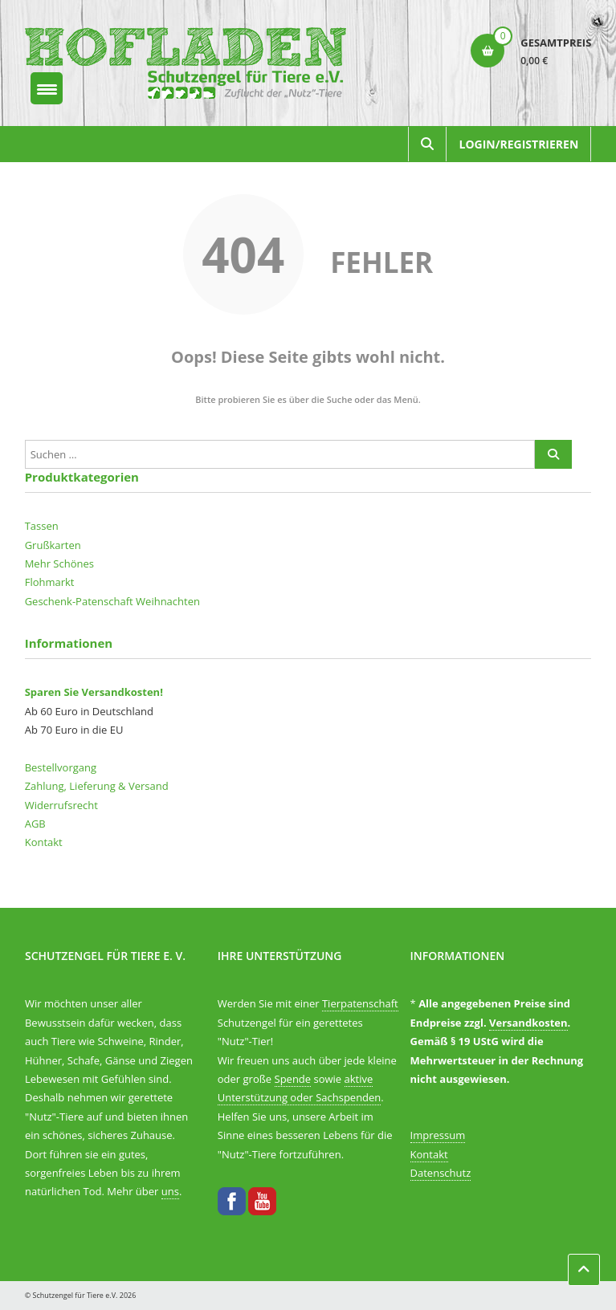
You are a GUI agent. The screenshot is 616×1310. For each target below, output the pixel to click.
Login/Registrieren (518, 144)
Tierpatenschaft (360, 1003)
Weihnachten (168, 601)
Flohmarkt (50, 582)
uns (170, 1191)
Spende (293, 1079)
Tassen (42, 526)
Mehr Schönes (59, 563)
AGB (35, 823)
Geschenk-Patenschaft (79, 601)
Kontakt (44, 842)
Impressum (438, 1135)
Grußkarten (53, 545)
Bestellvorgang (60, 767)
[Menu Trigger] (47, 88)
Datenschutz (440, 1173)
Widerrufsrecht (61, 805)
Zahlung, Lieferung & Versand (97, 786)
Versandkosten (528, 1022)
